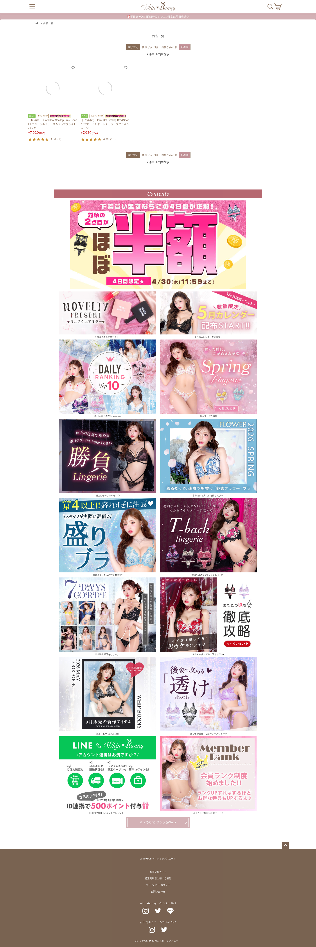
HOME (36, 23)
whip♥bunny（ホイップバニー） (158, 859)
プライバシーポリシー (158, 885)
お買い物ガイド (158, 872)
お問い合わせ (158, 891)
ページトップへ (285, 845)
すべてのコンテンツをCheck (158, 822)
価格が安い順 (150, 47)
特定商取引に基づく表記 (158, 878)
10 (112, 139)
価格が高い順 (169, 47)
